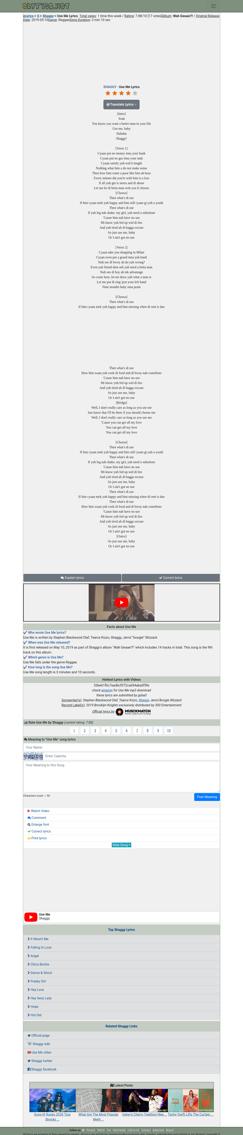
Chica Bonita (38, 964)
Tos (109, 1130)
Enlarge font (38, 825)
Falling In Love (40, 947)
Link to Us (133, 1130)
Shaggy (48, 16)
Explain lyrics (72, 578)
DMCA (101, 1130)
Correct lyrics (171, 578)
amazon (107, 690)
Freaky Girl (37, 981)
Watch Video (39, 811)
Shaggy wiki (39, 1044)
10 (169, 730)
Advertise (158, 1130)
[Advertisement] (121, 52)
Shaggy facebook (42, 1069)
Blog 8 (169, 1130)
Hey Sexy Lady (40, 998)
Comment (37, 818)
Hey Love (36, 990)
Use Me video (39, 1052)
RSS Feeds (119, 1130)
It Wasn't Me (38, 939)
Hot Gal (35, 1015)
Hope (33, 1007)
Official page (39, 1035)
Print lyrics (37, 838)
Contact (146, 1130)
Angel (33, 956)
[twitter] (83, 1130)
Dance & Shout (40, 973)
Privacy (90, 1130)
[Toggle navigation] (213, 6)
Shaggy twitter (40, 1061)
